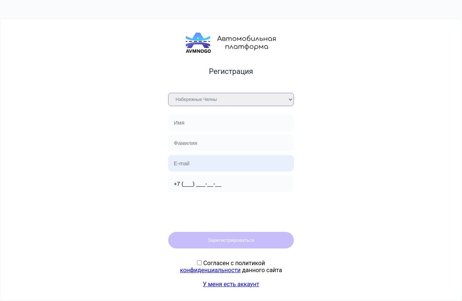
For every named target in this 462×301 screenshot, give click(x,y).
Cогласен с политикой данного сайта (231, 267)
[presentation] (224, 210)
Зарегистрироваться (231, 240)
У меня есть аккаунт (231, 284)
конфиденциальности (210, 270)
